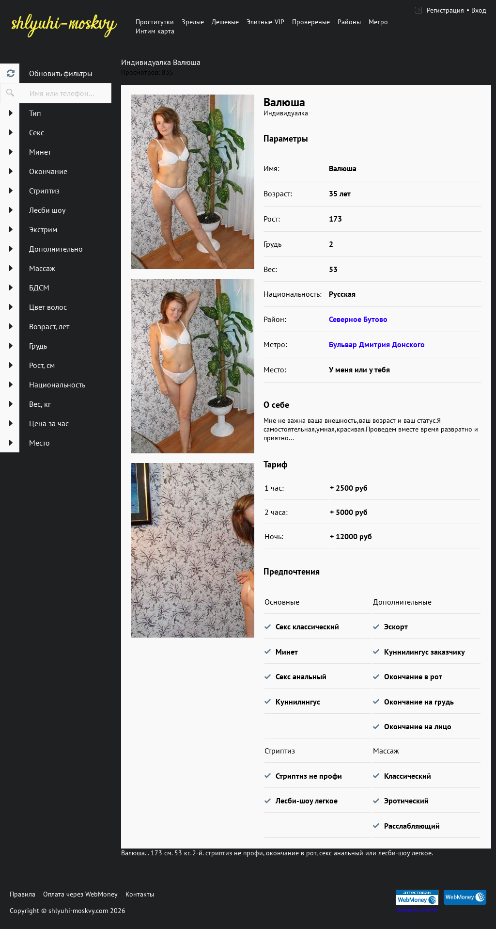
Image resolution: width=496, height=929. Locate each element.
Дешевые (225, 21)
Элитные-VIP (265, 21)
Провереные (311, 21)
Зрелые (193, 21)
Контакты (139, 894)
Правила (22, 894)
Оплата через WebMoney (80, 894)
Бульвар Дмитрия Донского (377, 344)
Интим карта (155, 31)
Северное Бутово (358, 319)
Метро (378, 21)
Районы (349, 21)
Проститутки (155, 21)
